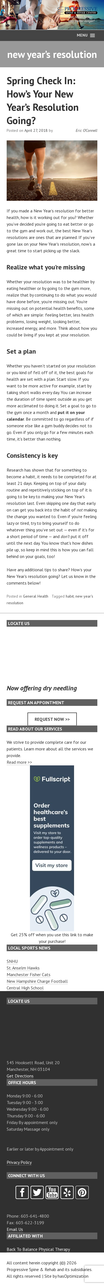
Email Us (15, 1229)
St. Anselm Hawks (23, 968)
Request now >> (52, 719)
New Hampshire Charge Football (37, 981)
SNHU (12, 961)
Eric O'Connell (86, 130)
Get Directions (20, 1076)
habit (70, 596)
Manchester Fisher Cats (28, 974)
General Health (35, 596)
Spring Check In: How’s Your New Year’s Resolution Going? (43, 100)
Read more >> (19, 762)
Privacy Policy (19, 1162)
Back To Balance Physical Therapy (38, 1249)
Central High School (25, 988)
